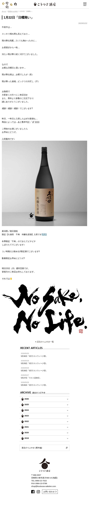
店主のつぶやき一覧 (44, 342)
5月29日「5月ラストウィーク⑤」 (44, 362)
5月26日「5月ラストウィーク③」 (44, 383)
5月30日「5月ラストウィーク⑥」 (44, 355)
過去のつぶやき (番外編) (44, 448)
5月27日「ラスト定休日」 (44, 376)
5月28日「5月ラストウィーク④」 (44, 369)
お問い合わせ (49, 492)
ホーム (4, 11)
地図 (55, 478)
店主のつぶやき (13, 11)
